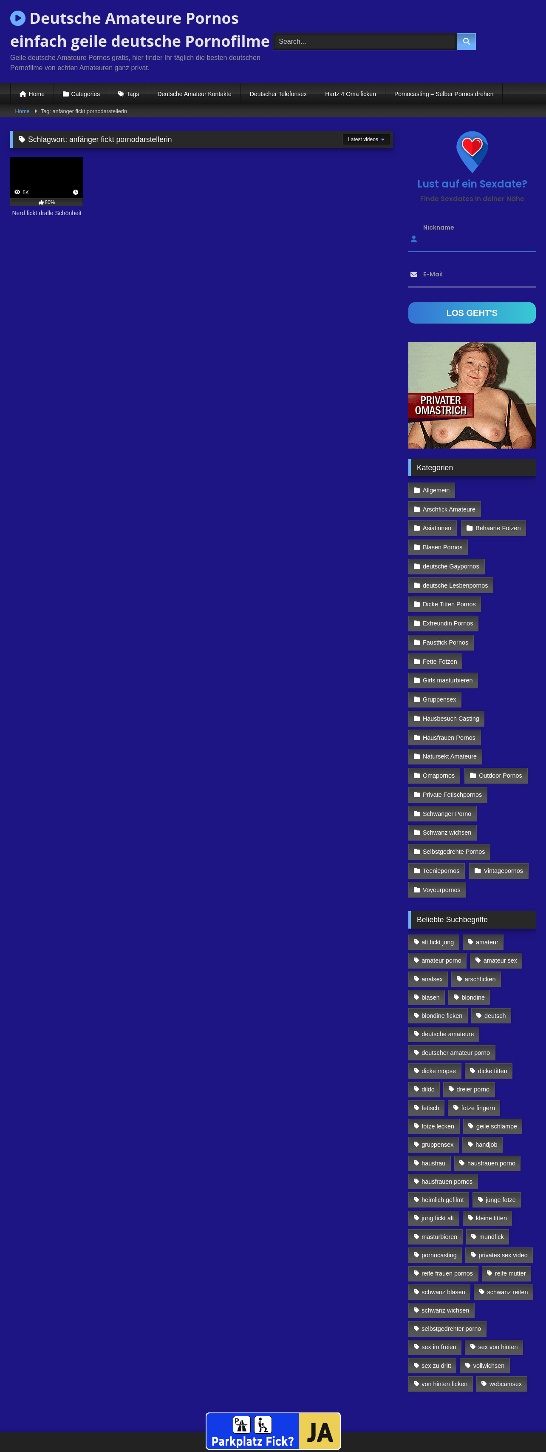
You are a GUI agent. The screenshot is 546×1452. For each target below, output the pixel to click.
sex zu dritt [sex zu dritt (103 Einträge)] (436, 1333)
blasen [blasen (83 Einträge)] (430, 965)
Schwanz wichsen (447, 802)
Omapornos (439, 747)
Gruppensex (439, 674)
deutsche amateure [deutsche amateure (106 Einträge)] (448, 1002)
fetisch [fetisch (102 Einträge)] (430, 1075)
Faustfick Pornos (445, 618)
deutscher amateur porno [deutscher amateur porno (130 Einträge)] (456, 1020)
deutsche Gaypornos (451, 545)
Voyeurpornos (442, 858)
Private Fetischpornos (452, 766)
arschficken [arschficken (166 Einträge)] (480, 946)
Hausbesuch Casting (451, 692)
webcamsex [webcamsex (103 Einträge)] (505, 1352)
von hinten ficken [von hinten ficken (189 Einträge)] (444, 1352)
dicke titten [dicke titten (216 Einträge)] (492, 1039)
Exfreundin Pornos (448, 600)
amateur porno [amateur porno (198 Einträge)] (441, 928)
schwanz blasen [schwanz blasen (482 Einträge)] (443, 1259)
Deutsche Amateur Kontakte (194, 94)
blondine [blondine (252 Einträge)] (473, 965)
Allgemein (436, 489)
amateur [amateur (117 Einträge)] (487, 910)
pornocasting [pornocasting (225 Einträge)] (439, 1223)
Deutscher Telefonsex (278, 94)
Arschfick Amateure (499, 489)
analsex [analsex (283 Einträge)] (432, 946)
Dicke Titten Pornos (449, 582)
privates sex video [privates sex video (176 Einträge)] (503, 1223)
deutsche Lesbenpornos (455, 563)
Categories (85, 94)
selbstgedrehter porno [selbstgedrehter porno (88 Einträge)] (451, 1296)
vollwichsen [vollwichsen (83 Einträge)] (489, 1333)
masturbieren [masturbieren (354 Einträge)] (439, 1204)
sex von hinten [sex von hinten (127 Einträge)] (498, 1315)
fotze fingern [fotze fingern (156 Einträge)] (478, 1075)
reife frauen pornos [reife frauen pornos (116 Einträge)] (447, 1241)
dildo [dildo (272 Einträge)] (428, 1057)
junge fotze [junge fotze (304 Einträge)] (500, 1168)
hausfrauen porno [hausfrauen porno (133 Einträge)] (491, 1131)
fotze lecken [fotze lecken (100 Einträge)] (438, 1094)
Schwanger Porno (447, 784)
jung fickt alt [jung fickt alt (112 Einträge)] (438, 1186)
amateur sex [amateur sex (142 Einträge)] (500, 928)
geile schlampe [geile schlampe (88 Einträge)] (496, 1094)
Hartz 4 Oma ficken (350, 94)
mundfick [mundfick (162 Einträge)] (491, 1204)
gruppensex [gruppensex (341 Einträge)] (437, 1112)
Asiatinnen (437, 508)
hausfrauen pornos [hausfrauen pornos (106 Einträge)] (447, 1149)
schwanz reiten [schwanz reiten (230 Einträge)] (507, 1259)
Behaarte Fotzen (497, 508)
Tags (133, 94)
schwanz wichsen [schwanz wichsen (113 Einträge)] (445, 1278)
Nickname (438, 227)
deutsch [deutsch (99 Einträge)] (495, 983)
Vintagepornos (503, 839)
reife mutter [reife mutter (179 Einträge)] (510, 1241)
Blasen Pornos (443, 526)
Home (37, 94)
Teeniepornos (441, 839)
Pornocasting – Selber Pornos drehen (443, 94)
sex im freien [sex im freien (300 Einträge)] (439, 1315)
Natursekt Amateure (450, 729)
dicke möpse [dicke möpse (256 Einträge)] (439, 1039)
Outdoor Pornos (500, 747)
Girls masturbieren (448, 655)
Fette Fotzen (440, 637)
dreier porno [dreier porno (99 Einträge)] (473, 1057)
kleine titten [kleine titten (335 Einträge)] (491, 1186)
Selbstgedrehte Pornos (454, 821)
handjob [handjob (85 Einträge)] (486, 1112)
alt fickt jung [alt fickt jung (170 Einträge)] (438, 910)
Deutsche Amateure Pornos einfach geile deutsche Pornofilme (140, 29)
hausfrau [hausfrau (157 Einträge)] (433, 1131)
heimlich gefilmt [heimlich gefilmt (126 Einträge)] (443, 1168)
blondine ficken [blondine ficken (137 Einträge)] (442, 983)
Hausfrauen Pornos (449, 711)
